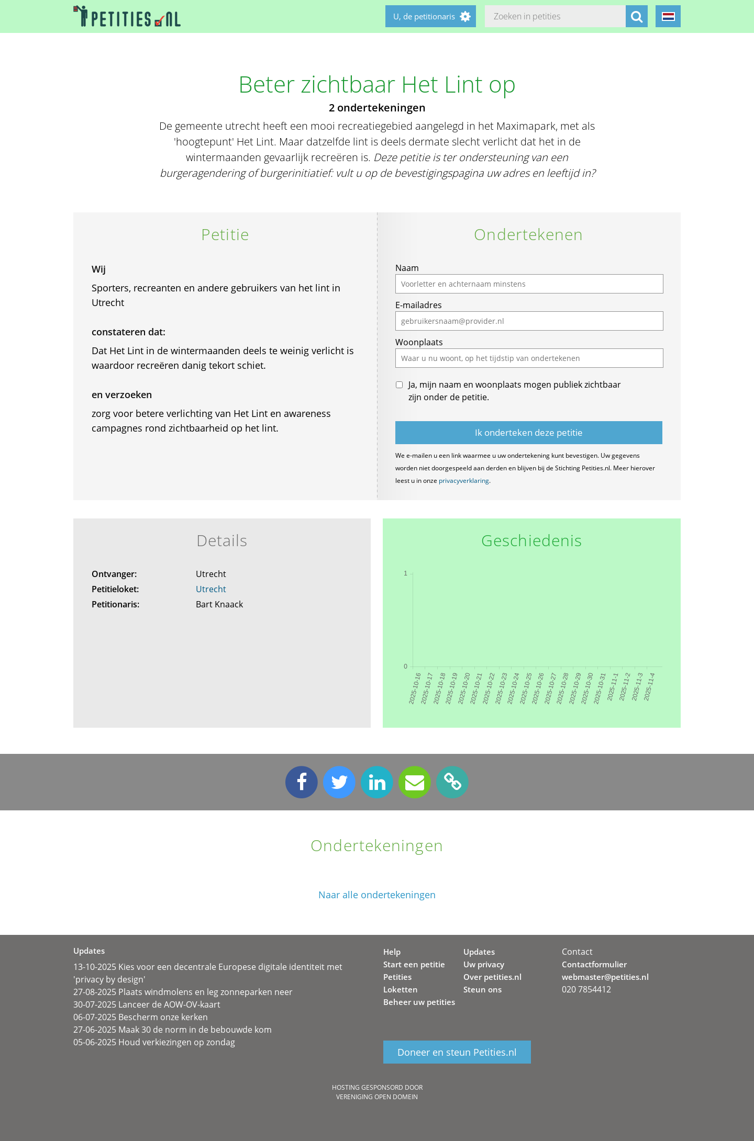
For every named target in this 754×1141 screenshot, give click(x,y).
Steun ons (482, 989)
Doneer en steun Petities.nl (457, 1052)
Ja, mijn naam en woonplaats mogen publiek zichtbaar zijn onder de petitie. (514, 391)
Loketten (400, 989)
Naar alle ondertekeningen (377, 894)
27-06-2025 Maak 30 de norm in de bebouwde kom (172, 1029)
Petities (397, 976)
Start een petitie (414, 964)
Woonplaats (419, 342)
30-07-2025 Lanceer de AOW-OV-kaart (146, 1004)
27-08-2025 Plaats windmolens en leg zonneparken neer (183, 992)
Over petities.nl (492, 976)
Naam (407, 268)
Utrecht (211, 589)
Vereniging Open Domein (377, 1096)
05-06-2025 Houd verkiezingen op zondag (154, 1042)
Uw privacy (483, 964)
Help (392, 951)
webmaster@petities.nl (605, 976)
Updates (479, 951)
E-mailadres (418, 305)
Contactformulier (594, 964)
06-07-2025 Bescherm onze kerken (140, 1017)
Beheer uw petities (419, 1002)
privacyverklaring (464, 480)
